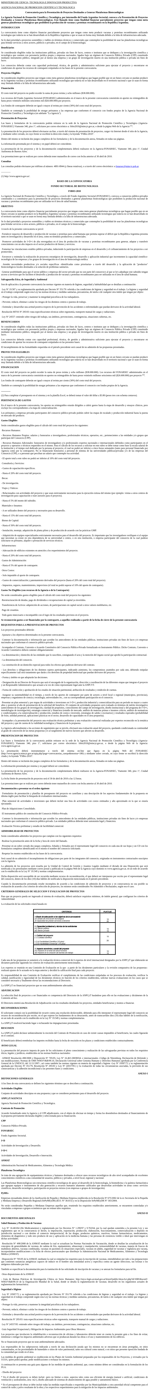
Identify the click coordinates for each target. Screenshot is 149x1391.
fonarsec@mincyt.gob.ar (127, 166)
